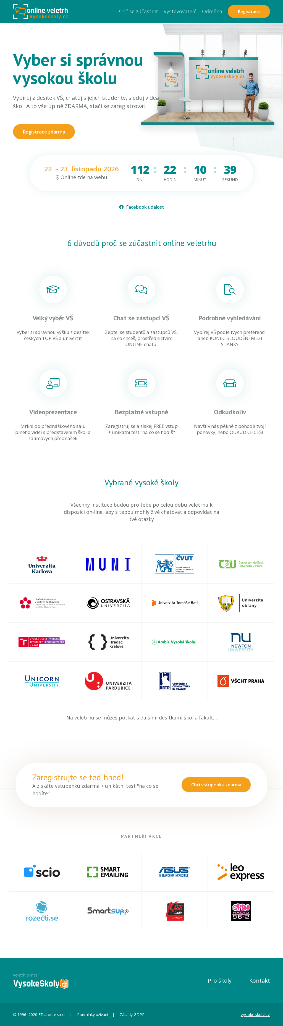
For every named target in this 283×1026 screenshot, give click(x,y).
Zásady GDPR (132, 1014)
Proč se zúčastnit (137, 11)
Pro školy (220, 980)
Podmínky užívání (92, 1014)
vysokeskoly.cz (255, 1014)
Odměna (212, 11)
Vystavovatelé (180, 11)
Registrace (249, 11)
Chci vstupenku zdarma (216, 785)
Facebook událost (141, 207)
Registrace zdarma (44, 132)
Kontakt (259, 980)
